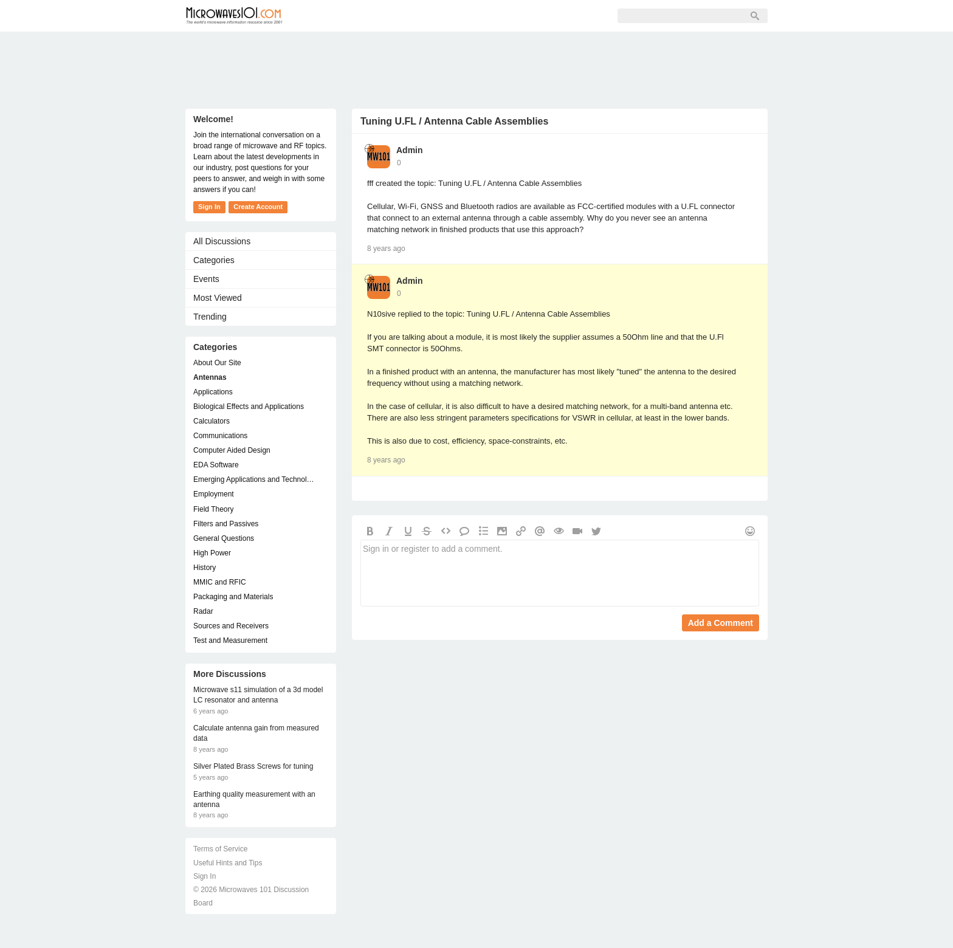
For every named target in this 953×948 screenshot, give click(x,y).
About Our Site (217, 363)
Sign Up (432, 16)
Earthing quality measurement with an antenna (254, 799)
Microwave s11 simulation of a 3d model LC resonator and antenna (258, 694)
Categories (214, 260)
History (204, 567)
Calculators (211, 421)
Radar (203, 611)
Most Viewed (217, 298)
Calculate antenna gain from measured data (256, 733)
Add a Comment (720, 623)
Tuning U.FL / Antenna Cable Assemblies (454, 121)
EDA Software (216, 465)
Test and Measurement (230, 640)
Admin (409, 150)
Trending (210, 316)
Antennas (210, 377)
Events (206, 279)
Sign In (484, 16)
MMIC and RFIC (219, 582)
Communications (220, 435)
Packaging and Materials (233, 596)
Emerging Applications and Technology (254, 479)
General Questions (223, 538)
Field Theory (213, 509)
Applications (213, 392)
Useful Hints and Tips (227, 863)
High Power (212, 553)
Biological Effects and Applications (248, 406)
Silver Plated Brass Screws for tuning (253, 766)
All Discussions (221, 241)
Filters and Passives (225, 524)
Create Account (258, 206)
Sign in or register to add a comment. (559, 573)
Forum (322, 16)
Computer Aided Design (231, 450)
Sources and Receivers (231, 626)
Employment (213, 494)
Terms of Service (220, 849)
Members (376, 16)
